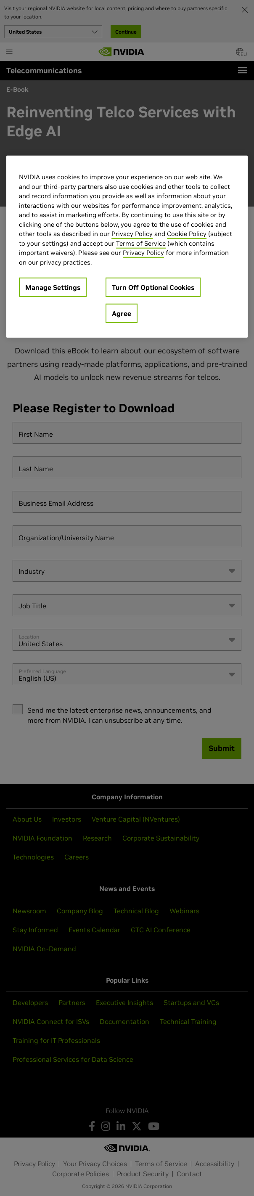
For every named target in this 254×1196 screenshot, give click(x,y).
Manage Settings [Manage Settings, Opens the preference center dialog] (52, 287)
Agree (121, 313)
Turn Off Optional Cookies (153, 287)
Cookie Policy (186, 234)
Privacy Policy (132, 234)
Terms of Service (141, 243)
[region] (127, 247)
